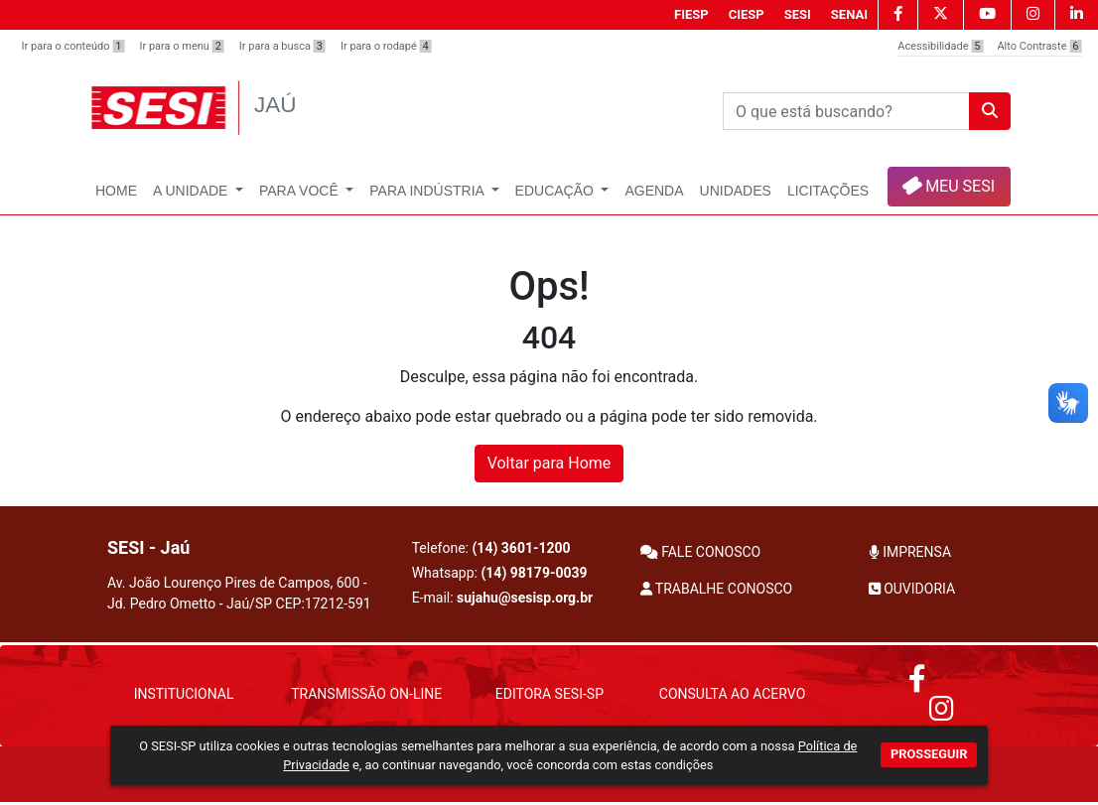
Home (116, 191)
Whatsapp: (500, 573)
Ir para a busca (282, 46)
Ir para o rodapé (386, 46)
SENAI (849, 14)
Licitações (828, 191)
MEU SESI (947, 185)
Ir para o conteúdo (73, 46)
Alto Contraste (1039, 46)
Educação (556, 191)
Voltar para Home (549, 463)
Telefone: (491, 548)
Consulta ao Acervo (732, 694)
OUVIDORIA (912, 589)
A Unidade (192, 191)
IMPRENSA (910, 552)
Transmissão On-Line (366, 694)
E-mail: (503, 597)
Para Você (301, 191)
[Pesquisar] (846, 111)
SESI (797, 14)
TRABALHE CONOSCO (716, 589)
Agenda (653, 191)
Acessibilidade (940, 46)
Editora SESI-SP (549, 694)
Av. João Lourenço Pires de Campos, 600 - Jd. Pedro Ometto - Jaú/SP (239, 593)
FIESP (691, 14)
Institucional (184, 694)
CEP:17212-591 (323, 603)
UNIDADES (735, 191)
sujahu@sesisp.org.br (525, 597)
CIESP (746, 14)
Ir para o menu (181, 46)
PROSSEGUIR (929, 753)
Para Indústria (428, 191)
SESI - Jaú (148, 547)
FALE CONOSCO (700, 552)
